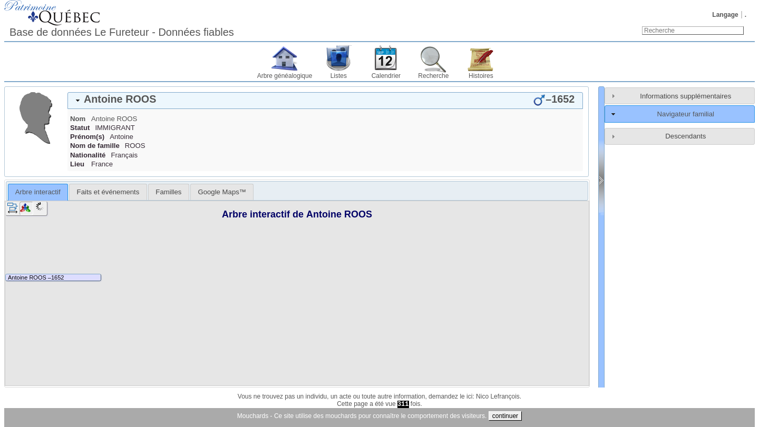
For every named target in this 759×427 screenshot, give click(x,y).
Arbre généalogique (285, 76)
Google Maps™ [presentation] (222, 192)
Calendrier (386, 76)
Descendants (685, 136)
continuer (505, 416)
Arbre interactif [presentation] (38, 192)
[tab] (325, 100)
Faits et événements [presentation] (108, 192)
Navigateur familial (685, 114)
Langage (725, 14)
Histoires (481, 76)
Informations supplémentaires (685, 96)
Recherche (433, 76)
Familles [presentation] (168, 192)
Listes (338, 76)
